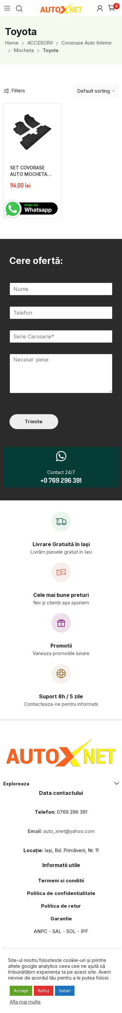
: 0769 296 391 (61, 812)
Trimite (34, 421)
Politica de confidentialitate (61, 893)
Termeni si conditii (61, 880)
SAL (56, 931)
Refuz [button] (43, 990)
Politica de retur (61, 906)
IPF (84, 931)
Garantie (61, 918)
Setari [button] (65, 990)
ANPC (40, 931)
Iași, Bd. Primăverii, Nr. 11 (61, 850)
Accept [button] (21, 990)
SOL (71, 931)
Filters (14, 90)
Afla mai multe (25, 1002)
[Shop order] (96, 90)
